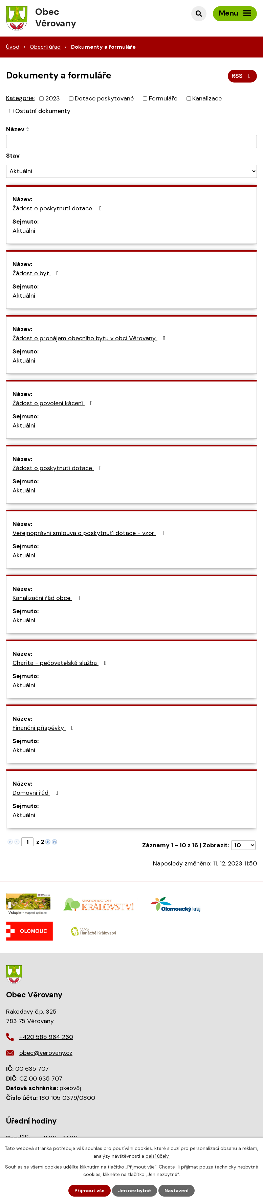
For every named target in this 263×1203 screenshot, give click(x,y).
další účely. (158, 1156)
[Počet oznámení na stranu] (243, 845)
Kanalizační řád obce (48, 598)
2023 (52, 98)
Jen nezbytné (134, 1190)
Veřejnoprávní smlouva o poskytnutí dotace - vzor (90, 533)
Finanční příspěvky (44, 728)
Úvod (12, 46)
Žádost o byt (37, 273)
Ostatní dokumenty (42, 111)
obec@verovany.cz (45, 1053)
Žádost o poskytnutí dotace (59, 208)
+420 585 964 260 (46, 1037)
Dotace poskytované (104, 98)
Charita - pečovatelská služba (61, 663)
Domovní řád (37, 793)
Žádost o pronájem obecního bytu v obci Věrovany (90, 338)
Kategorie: (20, 98)
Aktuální (24, 231)
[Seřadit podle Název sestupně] (28, 130)
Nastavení (177, 1190)
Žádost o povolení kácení (54, 403)
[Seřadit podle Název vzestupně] (28, 127)
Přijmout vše (89, 1190)
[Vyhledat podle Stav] (131, 171)
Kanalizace (207, 98)
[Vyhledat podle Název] (131, 141)
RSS (243, 76)
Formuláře (163, 98)
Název (15, 129)
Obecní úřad (45, 46)
